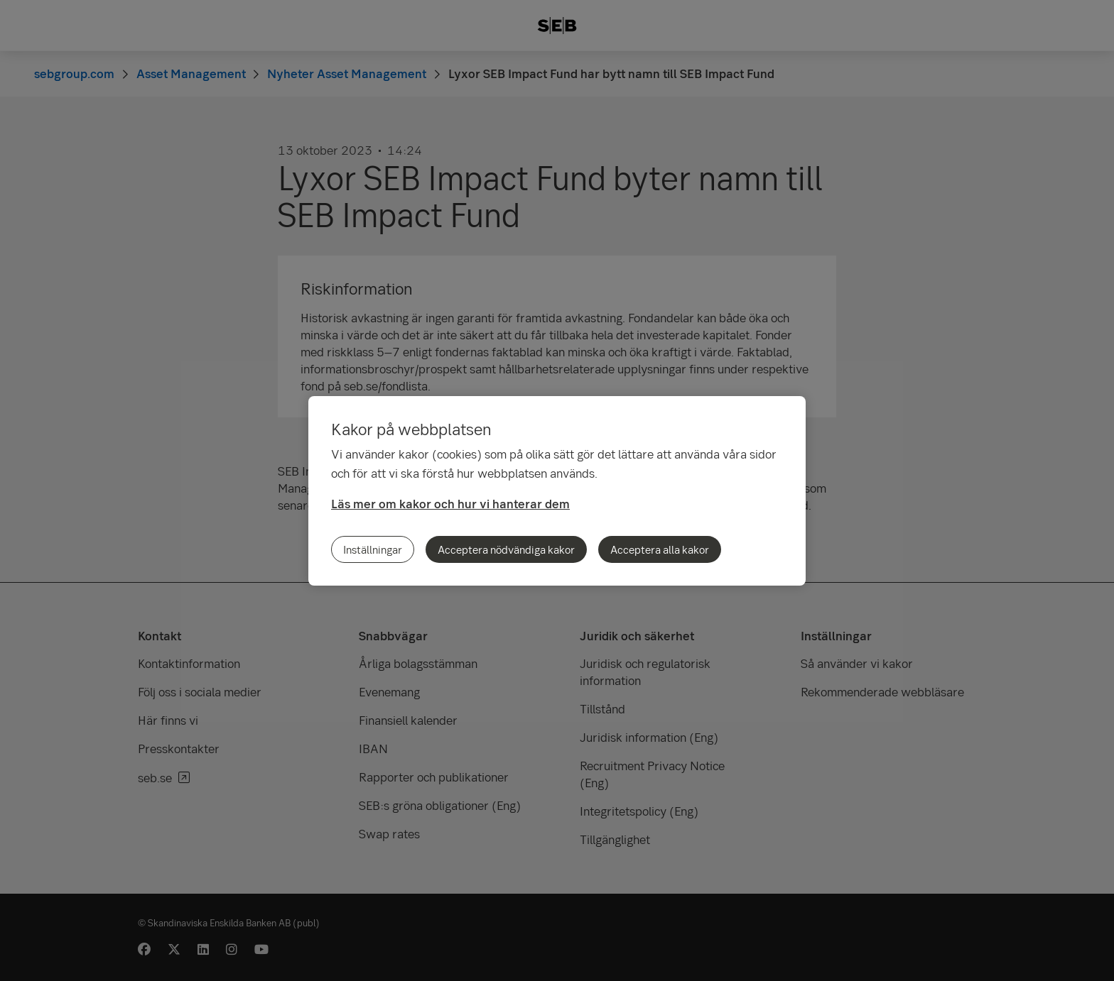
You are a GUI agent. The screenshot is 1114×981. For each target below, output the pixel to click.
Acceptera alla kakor (659, 549)
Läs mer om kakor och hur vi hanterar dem (450, 503)
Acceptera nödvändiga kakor (506, 549)
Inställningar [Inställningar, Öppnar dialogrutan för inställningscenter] (372, 549)
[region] (557, 491)
